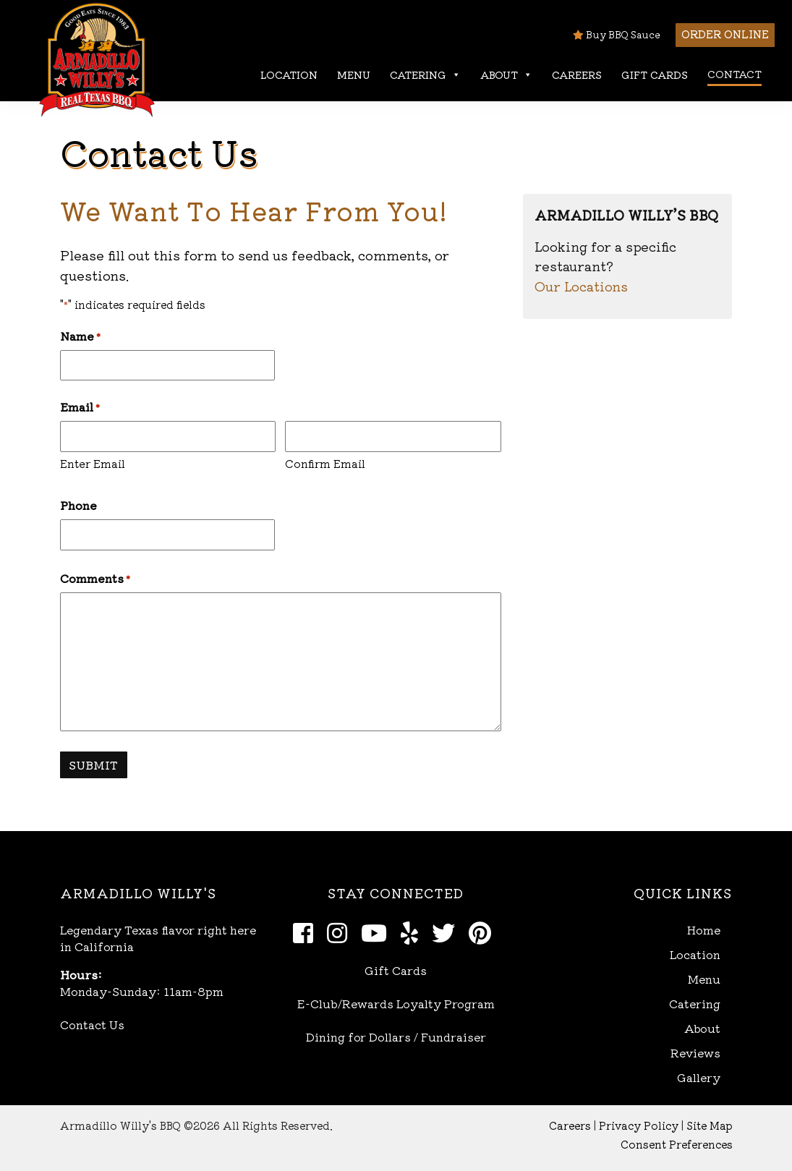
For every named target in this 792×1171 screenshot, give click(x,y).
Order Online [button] (725, 33)
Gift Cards (654, 74)
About (506, 75)
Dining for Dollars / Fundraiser (396, 1036)
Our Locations (581, 285)
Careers (577, 74)
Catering (425, 75)
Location (289, 74)
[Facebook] (307, 931)
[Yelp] (413, 931)
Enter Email (92, 463)
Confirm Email (325, 463)
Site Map (709, 1125)
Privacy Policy (638, 1125)
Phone (78, 505)
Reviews (695, 1052)
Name (80, 335)
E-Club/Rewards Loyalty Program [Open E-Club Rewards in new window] (396, 1003)
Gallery (698, 1077)
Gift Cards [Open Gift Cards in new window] (396, 970)
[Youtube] (378, 931)
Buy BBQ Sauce (616, 34)
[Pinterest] (484, 931)
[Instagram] (341, 931)
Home (703, 929)
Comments (95, 578)
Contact (734, 74)
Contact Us (92, 1024)
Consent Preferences (677, 1143)
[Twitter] (447, 931)
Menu (353, 74)
